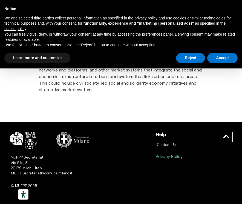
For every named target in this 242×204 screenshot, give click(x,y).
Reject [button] (190, 58)
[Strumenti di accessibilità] (23, 194)
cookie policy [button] (15, 29)
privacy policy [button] (145, 18)
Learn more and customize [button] (37, 58)
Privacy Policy (169, 156)
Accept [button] (222, 58)
